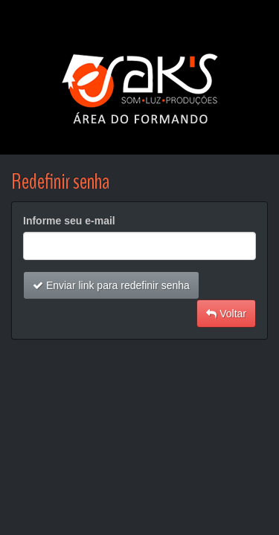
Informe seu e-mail (69, 221)
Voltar (226, 314)
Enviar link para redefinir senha (111, 285)
